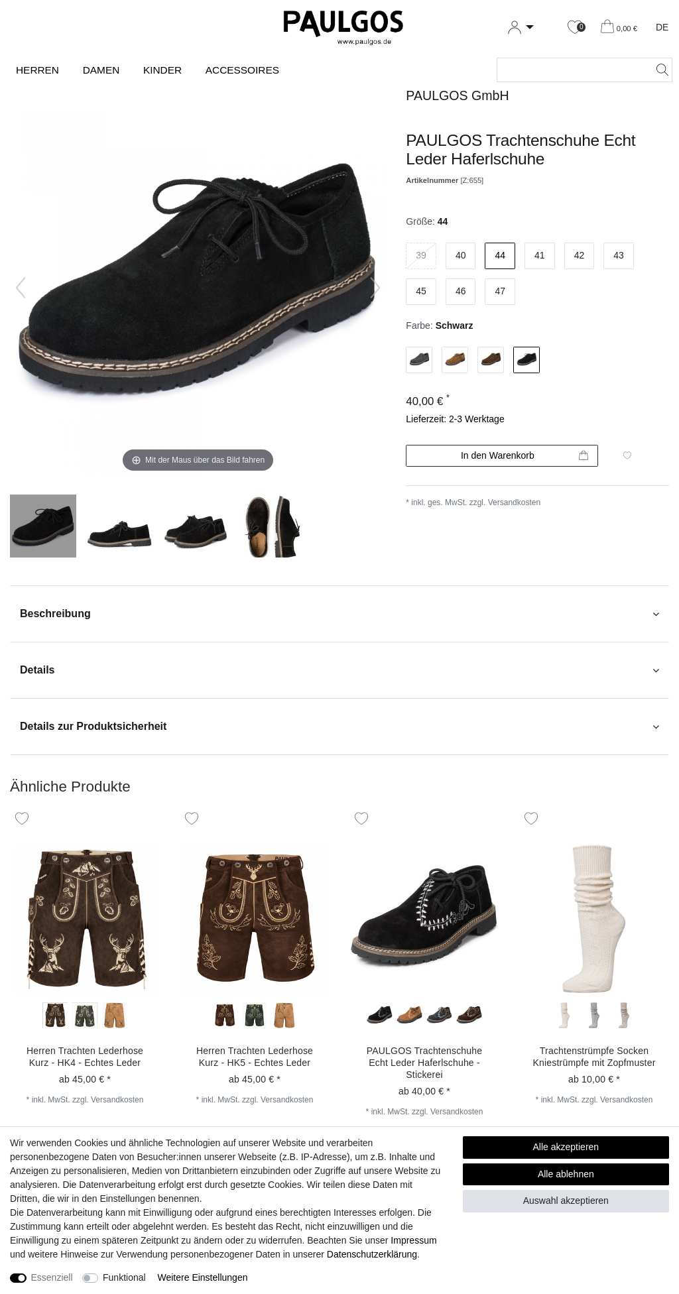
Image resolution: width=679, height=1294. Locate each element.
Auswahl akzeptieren (566, 1200)
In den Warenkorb (524, 456)
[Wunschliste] (574, 27)
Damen (101, 70)
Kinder (162, 70)
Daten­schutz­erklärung (372, 1254)
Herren (37, 70)
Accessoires (242, 70)
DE (662, 27)
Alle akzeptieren (566, 1147)
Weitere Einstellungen (203, 1277)
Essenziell (52, 1277)
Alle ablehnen (566, 1174)
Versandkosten (514, 502)
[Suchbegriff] (571, 70)
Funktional (124, 1277)
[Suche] (658, 70)
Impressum (413, 1240)
